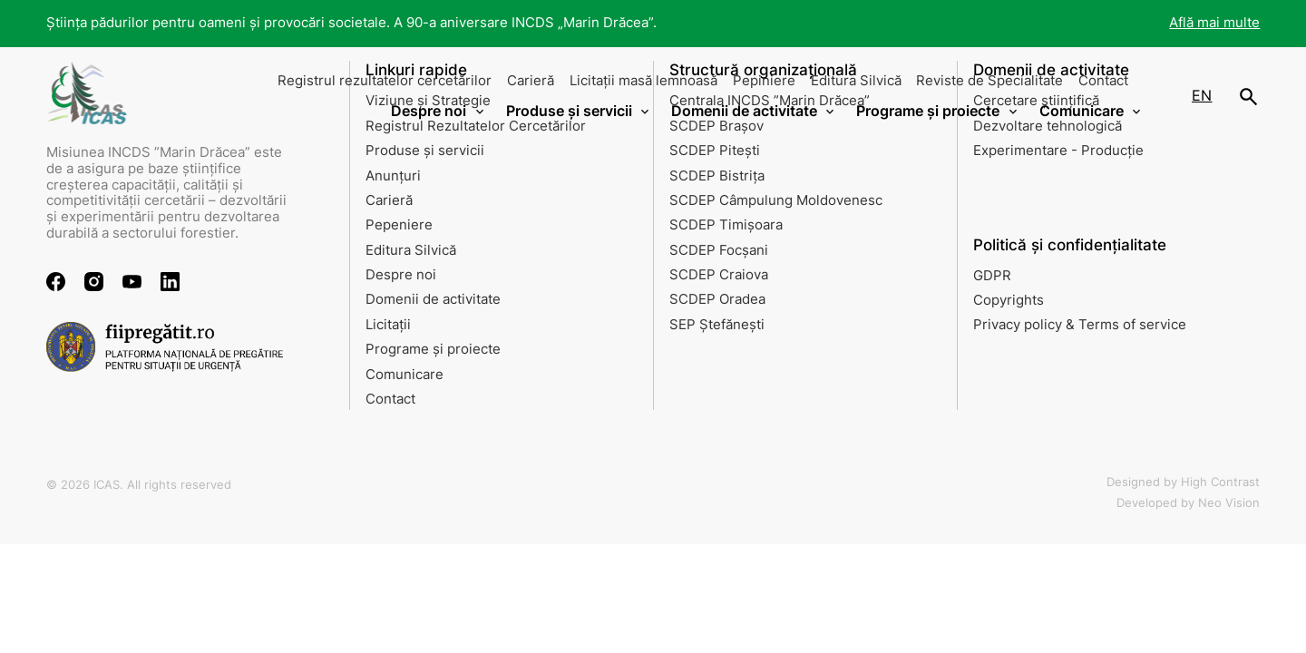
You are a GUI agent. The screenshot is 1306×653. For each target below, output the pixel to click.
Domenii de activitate (433, 299)
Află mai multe (1214, 23)
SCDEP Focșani (718, 250)
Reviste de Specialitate (989, 81)
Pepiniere (764, 81)
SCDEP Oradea (717, 299)
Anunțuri (393, 176)
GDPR (992, 276)
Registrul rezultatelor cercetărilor (385, 81)
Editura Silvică (856, 81)
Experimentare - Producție (1058, 150)
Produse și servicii (424, 150)
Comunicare (404, 374)
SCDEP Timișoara (726, 225)
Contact (1103, 81)
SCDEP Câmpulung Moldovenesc (775, 200)
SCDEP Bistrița (717, 176)
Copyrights (1008, 300)
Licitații (388, 325)
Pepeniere (399, 225)
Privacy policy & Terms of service (1079, 325)
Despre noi (400, 275)
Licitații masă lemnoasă (643, 81)
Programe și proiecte (433, 349)
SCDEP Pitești (714, 150)
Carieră (530, 81)
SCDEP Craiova (718, 275)
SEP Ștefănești (717, 325)
